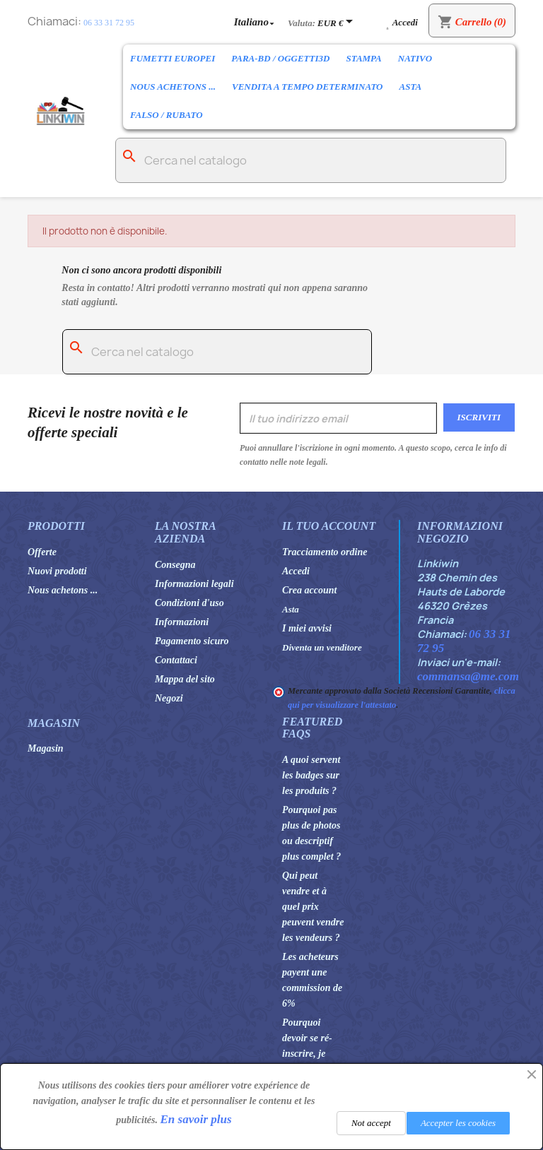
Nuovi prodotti (57, 571)
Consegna (175, 564)
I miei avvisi (307, 628)
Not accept (371, 1123)
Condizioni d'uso (189, 603)
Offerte (42, 552)
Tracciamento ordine (324, 552)
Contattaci (176, 660)
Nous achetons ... (173, 86)
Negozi (169, 698)
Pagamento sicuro (192, 641)
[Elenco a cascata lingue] (255, 21)
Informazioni (182, 622)
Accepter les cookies (458, 1123)
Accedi (296, 571)
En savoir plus (196, 1119)
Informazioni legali (194, 584)
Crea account (309, 590)
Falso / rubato (166, 114)
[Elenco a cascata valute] (337, 22)
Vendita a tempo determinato (307, 86)
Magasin (46, 748)
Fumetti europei (172, 58)
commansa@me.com (468, 676)
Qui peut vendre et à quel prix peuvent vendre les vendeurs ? (313, 906)
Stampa (363, 58)
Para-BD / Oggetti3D (280, 58)
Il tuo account (328, 526)
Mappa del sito (185, 679)
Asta (410, 86)
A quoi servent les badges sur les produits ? (311, 775)
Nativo (415, 58)
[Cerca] (310, 160)
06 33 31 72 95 (108, 23)
